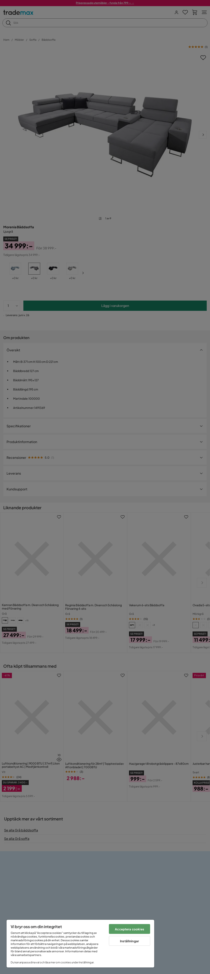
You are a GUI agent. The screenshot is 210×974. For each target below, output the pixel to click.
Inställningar (129, 941)
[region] (80, 943)
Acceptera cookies (129, 929)
